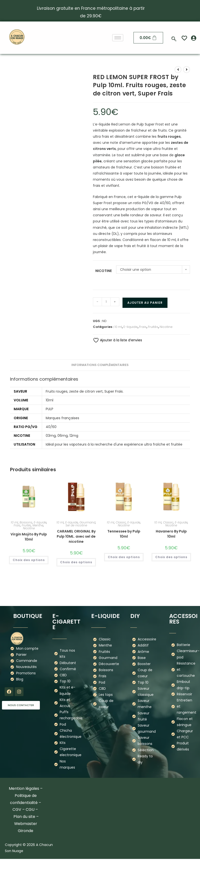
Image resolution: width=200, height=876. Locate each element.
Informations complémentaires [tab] (100, 365)
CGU (30, 809)
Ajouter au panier (145, 303)
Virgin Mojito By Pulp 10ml (29, 537)
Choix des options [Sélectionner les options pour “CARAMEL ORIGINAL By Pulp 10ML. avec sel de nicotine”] (76, 562)
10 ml (118, 326)
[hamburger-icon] (117, 37)
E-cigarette (66, 621)
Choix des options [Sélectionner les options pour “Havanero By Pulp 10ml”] (171, 557)
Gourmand (87, 522)
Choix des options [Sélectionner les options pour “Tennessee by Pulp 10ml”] (124, 557)
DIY (135, 616)
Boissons (26, 522)
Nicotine (103, 270)
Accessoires (183, 619)
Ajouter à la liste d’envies (117, 340)
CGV (16, 809)
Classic (121, 522)
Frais (142, 326)
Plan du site (24, 816)
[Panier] (148, 37)
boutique (27, 616)
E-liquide (130, 326)
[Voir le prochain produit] (186, 69)
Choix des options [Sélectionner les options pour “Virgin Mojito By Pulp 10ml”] (29, 560)
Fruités (153, 326)
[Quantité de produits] (106, 301)
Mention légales (24, 788)
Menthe (38, 525)
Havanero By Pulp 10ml (171, 534)
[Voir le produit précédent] (178, 69)
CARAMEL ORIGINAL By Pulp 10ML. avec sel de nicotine (76, 536)
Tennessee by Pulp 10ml (123, 534)
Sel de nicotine (76, 525)
